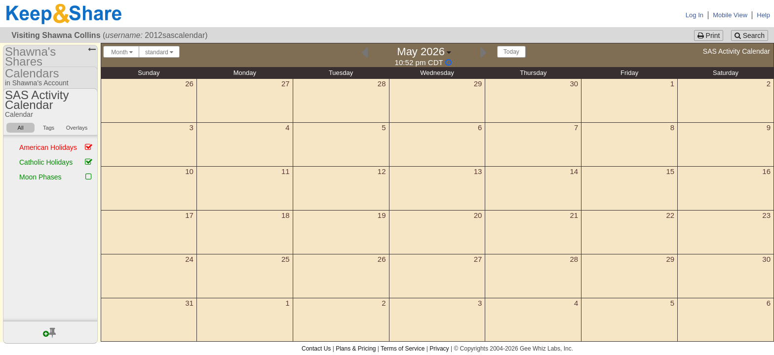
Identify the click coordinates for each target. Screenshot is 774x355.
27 (285, 83)
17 (189, 215)
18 (285, 215)
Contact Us (316, 348)
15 (670, 171)
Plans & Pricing (356, 348)
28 (382, 83)
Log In (694, 15)
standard (159, 52)
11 (285, 171)
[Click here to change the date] (424, 56)
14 (574, 171)
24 (189, 259)
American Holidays (48, 147)
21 (574, 215)
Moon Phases (40, 177)
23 (766, 215)
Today (511, 51)
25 (285, 259)
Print (708, 35)
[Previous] (364, 51)
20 (478, 215)
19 (382, 215)
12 (382, 171)
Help (763, 15)
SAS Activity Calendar (736, 51)
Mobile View (730, 15)
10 (189, 171)
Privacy (439, 348)
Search (750, 35)
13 (478, 171)
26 (189, 83)
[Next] (483, 51)
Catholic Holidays (46, 162)
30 (574, 83)
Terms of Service (403, 348)
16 (766, 171)
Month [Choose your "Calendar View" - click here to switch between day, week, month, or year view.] (121, 52)
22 (670, 215)
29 (478, 83)
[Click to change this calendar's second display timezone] (423, 62)
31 (189, 303)
